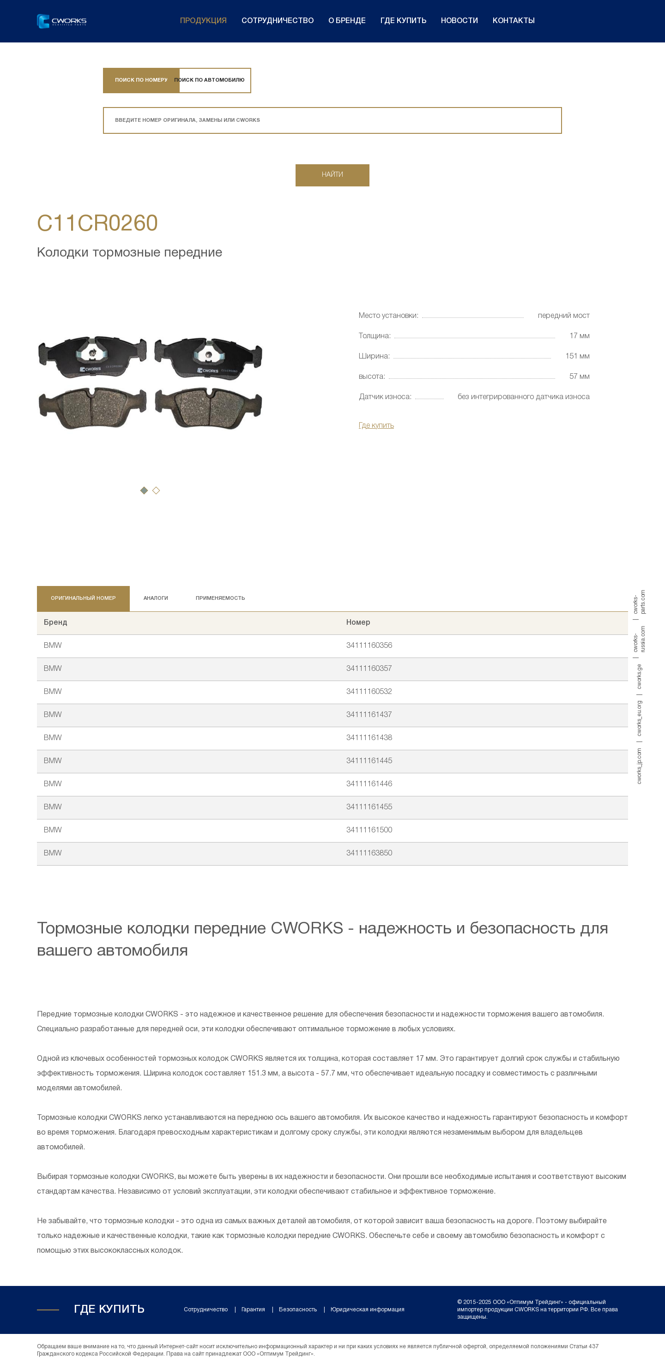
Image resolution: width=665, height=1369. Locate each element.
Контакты (514, 21)
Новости (459, 21)
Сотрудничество (278, 21)
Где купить (403, 21)
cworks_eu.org (639, 718)
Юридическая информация (368, 1311)
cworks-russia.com (639, 639)
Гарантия (253, 1311)
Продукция (203, 21)
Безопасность (298, 1311)
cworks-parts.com (639, 602)
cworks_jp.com (639, 765)
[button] (144, 492)
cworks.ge (639, 676)
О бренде (347, 21)
